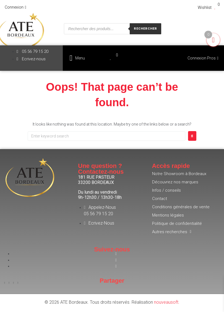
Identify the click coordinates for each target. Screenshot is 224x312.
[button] (77, 58)
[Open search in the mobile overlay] (112, 28)
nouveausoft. (166, 302)
